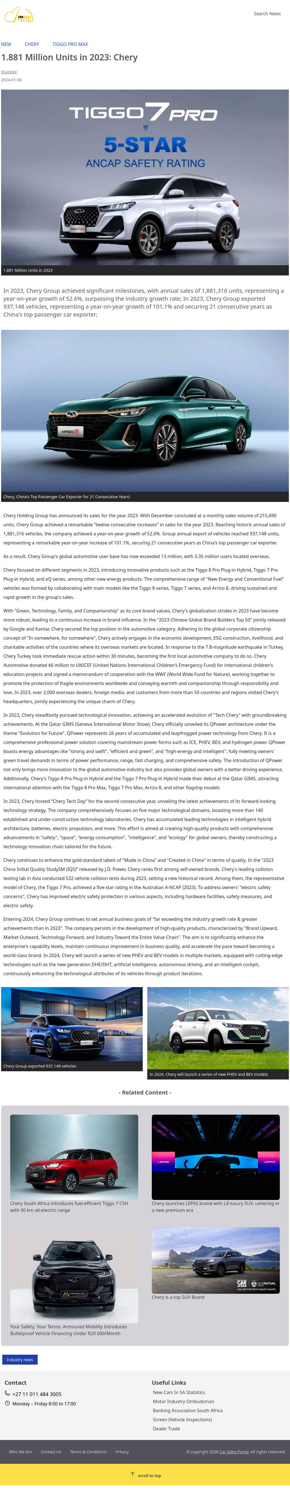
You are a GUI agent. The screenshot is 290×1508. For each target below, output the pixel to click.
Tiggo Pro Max (70, 44)
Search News (267, 13)
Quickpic (9, 72)
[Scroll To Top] (145, 1475)
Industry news (20, 1359)
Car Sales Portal (234, 1451)
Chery (32, 44)
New (6, 44)
